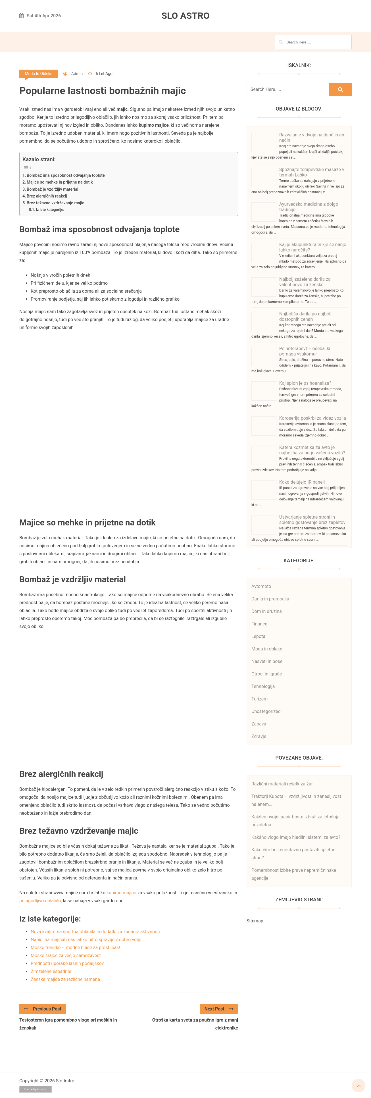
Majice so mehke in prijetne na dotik (60, 182)
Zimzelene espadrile (51, 971)
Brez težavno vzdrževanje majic (55, 203)
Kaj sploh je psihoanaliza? (305, 383)
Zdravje (258, 736)
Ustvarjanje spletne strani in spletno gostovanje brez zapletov (312, 519)
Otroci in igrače (266, 674)
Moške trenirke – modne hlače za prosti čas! (75, 947)
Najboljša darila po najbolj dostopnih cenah (305, 316)
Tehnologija (263, 686)
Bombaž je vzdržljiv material (52, 189)
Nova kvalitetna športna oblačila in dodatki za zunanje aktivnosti (95, 931)
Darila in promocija (270, 599)
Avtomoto (261, 586)
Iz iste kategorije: (50, 209)
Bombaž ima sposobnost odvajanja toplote (66, 175)
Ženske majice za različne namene (65, 979)
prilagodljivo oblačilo (40, 900)
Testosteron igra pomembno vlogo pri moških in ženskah (68, 1024)
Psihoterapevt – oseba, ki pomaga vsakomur (304, 351)
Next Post (219, 1009)
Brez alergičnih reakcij (47, 196)
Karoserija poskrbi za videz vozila (312, 418)
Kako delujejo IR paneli (302, 482)
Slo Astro (185, 15)
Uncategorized (266, 711)
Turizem (259, 699)
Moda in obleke (38, 73)
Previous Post (42, 1009)
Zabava (258, 724)
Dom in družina (266, 611)
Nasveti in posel (267, 661)
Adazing (42, 1089)
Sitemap (255, 921)
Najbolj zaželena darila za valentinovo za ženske (305, 281)
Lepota (258, 636)
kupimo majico (121, 892)
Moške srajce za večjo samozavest (66, 955)
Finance (259, 624)
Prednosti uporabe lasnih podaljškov (67, 963)
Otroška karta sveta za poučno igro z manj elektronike (195, 1024)
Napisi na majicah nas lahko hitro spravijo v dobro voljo (86, 939)
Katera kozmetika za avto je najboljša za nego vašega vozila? (312, 450)
